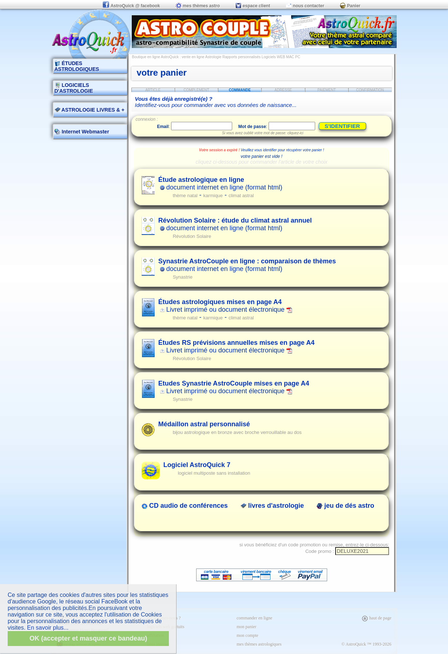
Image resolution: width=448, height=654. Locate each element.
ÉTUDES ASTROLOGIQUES (77, 66)
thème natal (185, 195)
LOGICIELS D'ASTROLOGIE (74, 88)
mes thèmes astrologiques (259, 644)
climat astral (241, 195)
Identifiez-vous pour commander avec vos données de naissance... (216, 102)
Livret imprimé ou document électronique (225, 305)
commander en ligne (254, 618)
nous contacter (305, 5)
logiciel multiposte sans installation (214, 473)
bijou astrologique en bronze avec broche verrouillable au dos (237, 432)
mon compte (247, 635)
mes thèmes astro (198, 5)
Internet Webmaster (84, 132)
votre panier (162, 72)
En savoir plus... (47, 628)
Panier (350, 5)
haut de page (376, 618)
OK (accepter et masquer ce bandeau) (88, 638)
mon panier (246, 626)
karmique (213, 195)
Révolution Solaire (192, 236)
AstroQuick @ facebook (131, 5)
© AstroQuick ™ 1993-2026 (366, 644)
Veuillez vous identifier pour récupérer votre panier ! (282, 150)
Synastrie (183, 277)
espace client (252, 5)
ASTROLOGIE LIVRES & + (89, 110)
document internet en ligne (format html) (220, 183)
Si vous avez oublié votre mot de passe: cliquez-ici (262, 133)
